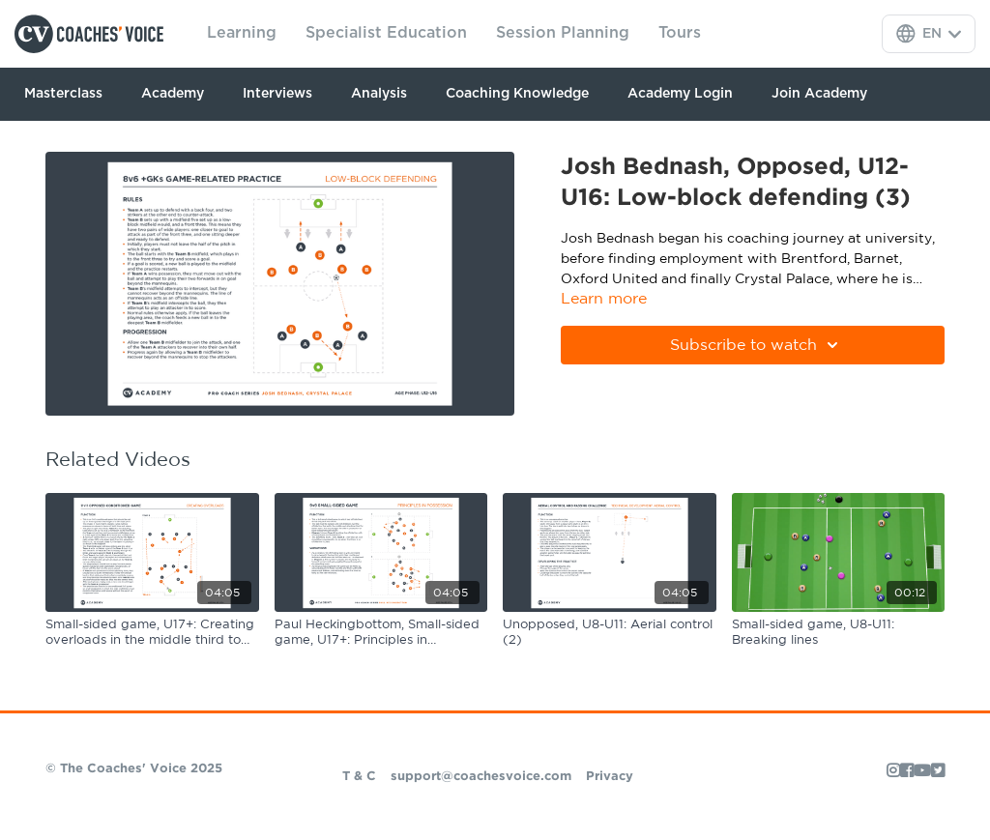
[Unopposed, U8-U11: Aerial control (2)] (609, 633)
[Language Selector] (928, 33)
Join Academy (819, 94)
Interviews (277, 94)
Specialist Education (386, 33)
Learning (242, 33)
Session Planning (562, 33)
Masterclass (63, 94)
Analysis (379, 94)
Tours (679, 33)
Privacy (609, 776)
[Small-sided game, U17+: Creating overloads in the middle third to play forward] (152, 633)
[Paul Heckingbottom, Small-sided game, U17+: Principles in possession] (381, 633)
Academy (172, 94)
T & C (359, 776)
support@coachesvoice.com (481, 776)
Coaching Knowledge (517, 94)
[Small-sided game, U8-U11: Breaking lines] (839, 633)
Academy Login (680, 94)
